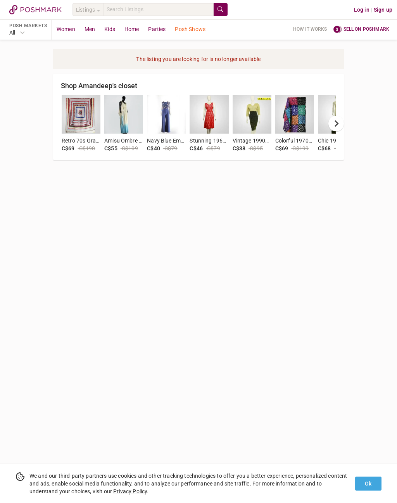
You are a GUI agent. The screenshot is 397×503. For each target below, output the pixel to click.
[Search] (159, 9)
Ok (368, 483)
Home (131, 29)
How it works (310, 29)
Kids (109, 29)
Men (90, 29)
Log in (361, 10)
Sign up (383, 10)
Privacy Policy (130, 491)
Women (66, 29)
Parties (157, 29)
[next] (336, 123)
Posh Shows (190, 29)
